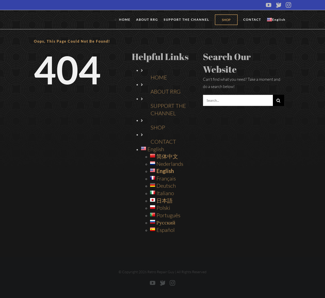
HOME (159, 77)
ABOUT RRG (166, 91)
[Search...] (238, 100)
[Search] (278, 100)
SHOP (158, 127)
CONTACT (163, 141)
